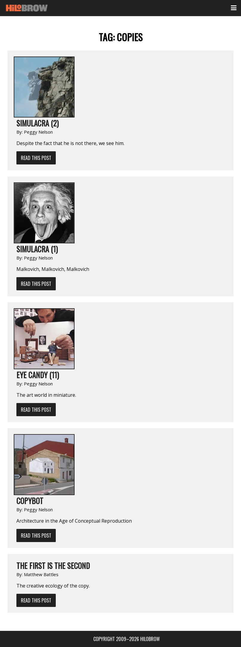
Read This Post (36, 157)
